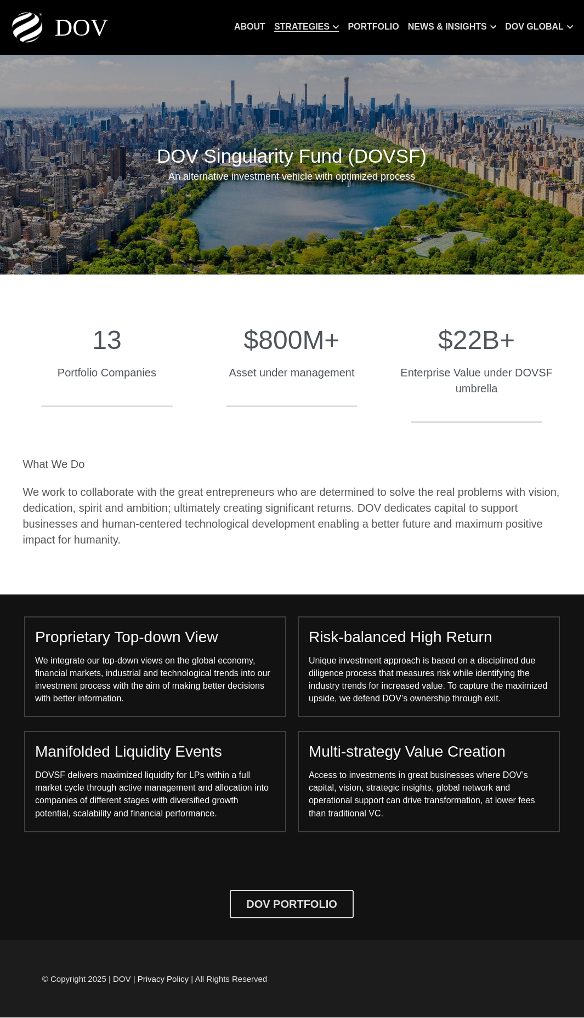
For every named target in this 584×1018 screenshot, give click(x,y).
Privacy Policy (163, 978)
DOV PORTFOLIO (291, 904)
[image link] (28, 26)
